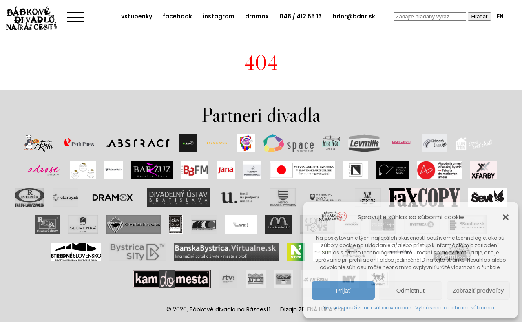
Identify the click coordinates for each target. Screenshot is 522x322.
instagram (218, 16)
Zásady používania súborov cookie (367, 307)
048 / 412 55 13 (300, 16)
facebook (177, 16)
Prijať (343, 290)
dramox (257, 16)
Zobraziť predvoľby (478, 290)
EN (500, 16)
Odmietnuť (410, 290)
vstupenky (136, 16)
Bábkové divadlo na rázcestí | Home (34, 18)
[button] (506, 217)
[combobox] (430, 16)
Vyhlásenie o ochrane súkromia (454, 307)
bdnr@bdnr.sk (353, 16)
